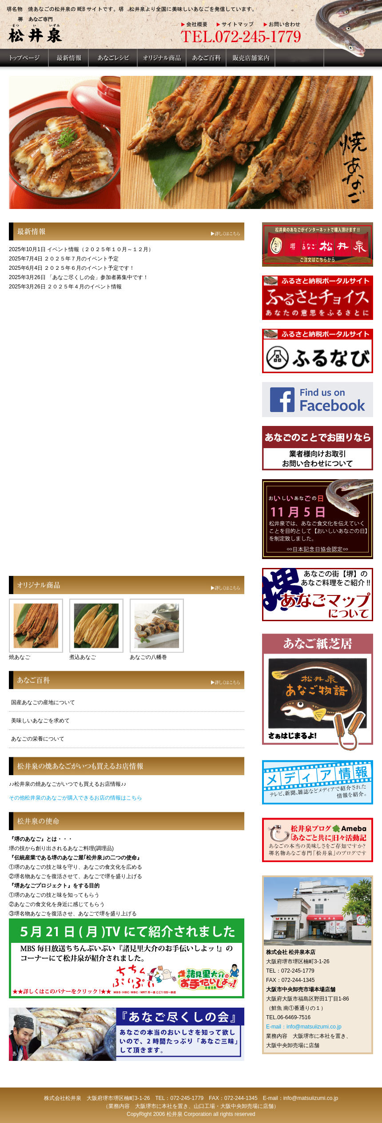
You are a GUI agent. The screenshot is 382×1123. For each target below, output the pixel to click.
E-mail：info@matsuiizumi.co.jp (304, 1027)
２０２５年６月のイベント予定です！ (89, 268)
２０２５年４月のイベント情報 (84, 287)
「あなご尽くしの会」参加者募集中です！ (97, 277)
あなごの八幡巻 (148, 657)
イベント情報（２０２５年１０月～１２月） (100, 249)
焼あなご (19, 657)
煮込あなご (82, 657)
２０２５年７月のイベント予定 (81, 259)
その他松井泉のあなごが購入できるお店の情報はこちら (75, 798)
